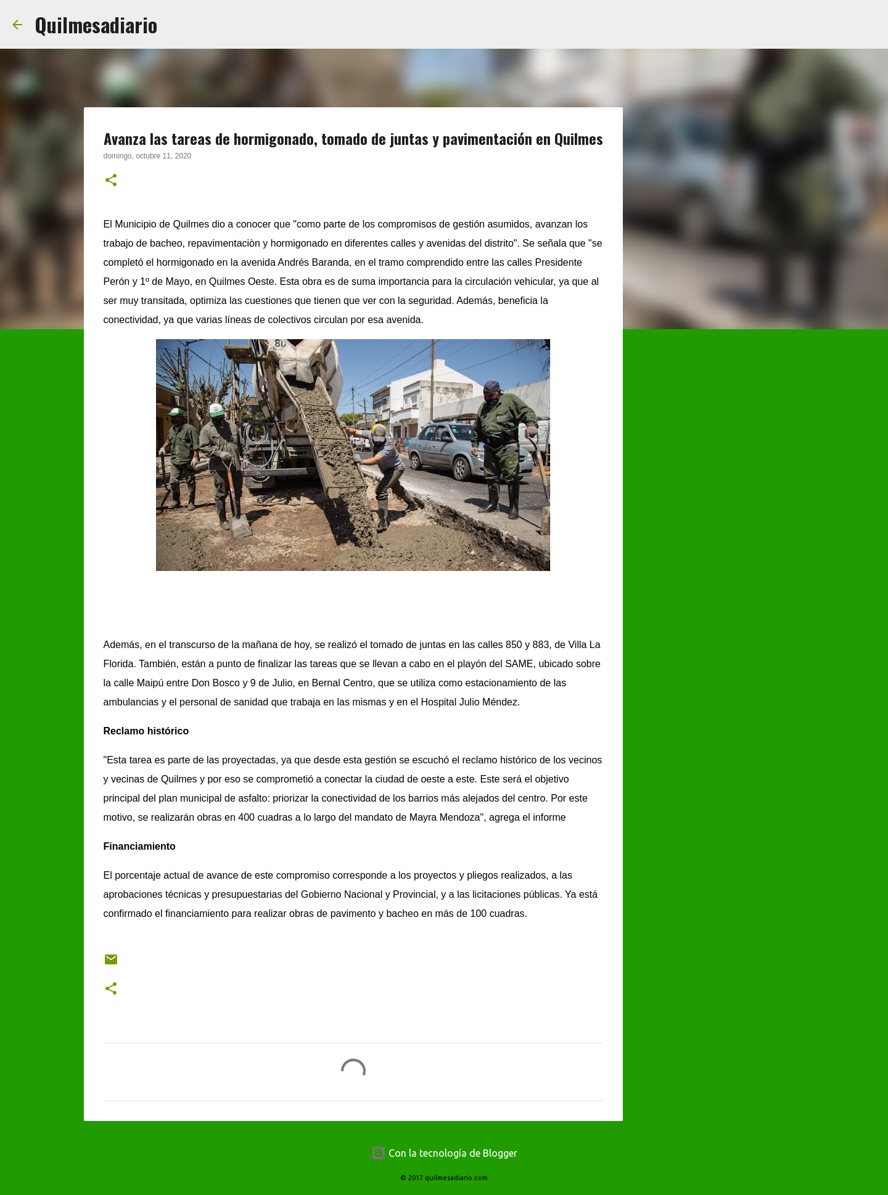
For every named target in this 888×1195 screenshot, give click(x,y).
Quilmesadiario (96, 24)
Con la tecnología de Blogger (444, 1153)
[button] (111, 181)
